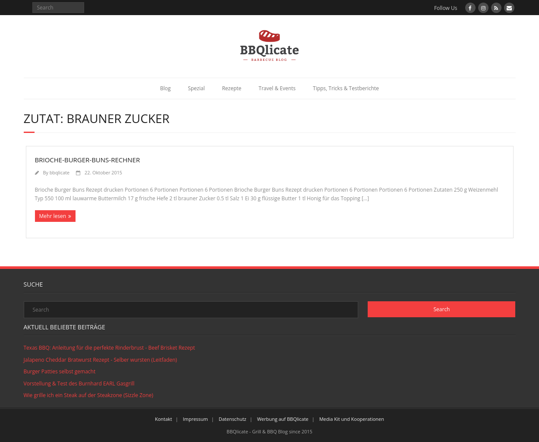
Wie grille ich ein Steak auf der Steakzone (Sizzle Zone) (88, 395)
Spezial (196, 88)
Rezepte (231, 88)
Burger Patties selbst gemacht (60, 371)
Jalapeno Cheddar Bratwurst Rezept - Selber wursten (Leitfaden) (100, 359)
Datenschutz (232, 419)
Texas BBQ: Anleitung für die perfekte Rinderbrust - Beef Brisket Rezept (109, 347)
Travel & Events (277, 88)
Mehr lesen (52, 216)
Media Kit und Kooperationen (351, 419)
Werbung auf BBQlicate (283, 419)
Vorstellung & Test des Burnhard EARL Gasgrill (79, 383)
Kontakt (163, 419)
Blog (165, 88)
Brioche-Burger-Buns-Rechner (87, 159)
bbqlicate (59, 172)
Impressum (195, 419)
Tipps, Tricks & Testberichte (346, 88)
